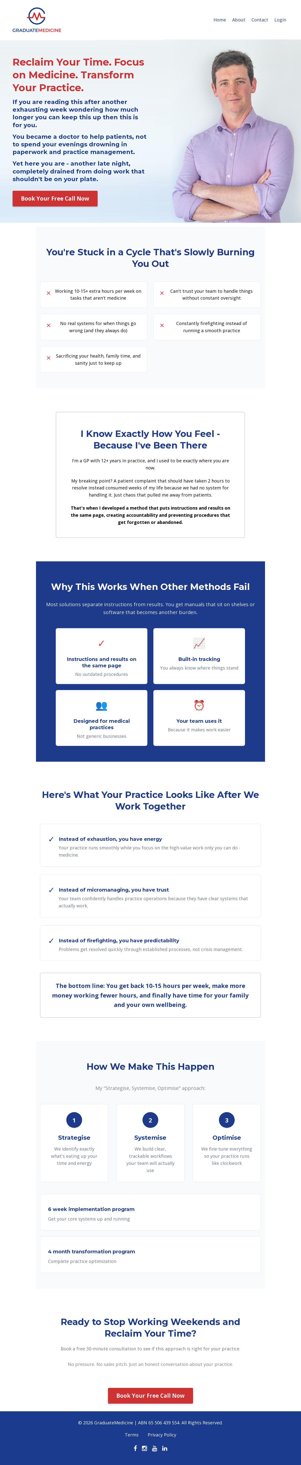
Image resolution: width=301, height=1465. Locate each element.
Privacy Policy (162, 1435)
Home (219, 20)
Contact (259, 20)
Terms (132, 1435)
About (238, 20)
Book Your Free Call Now (55, 198)
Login (280, 20)
